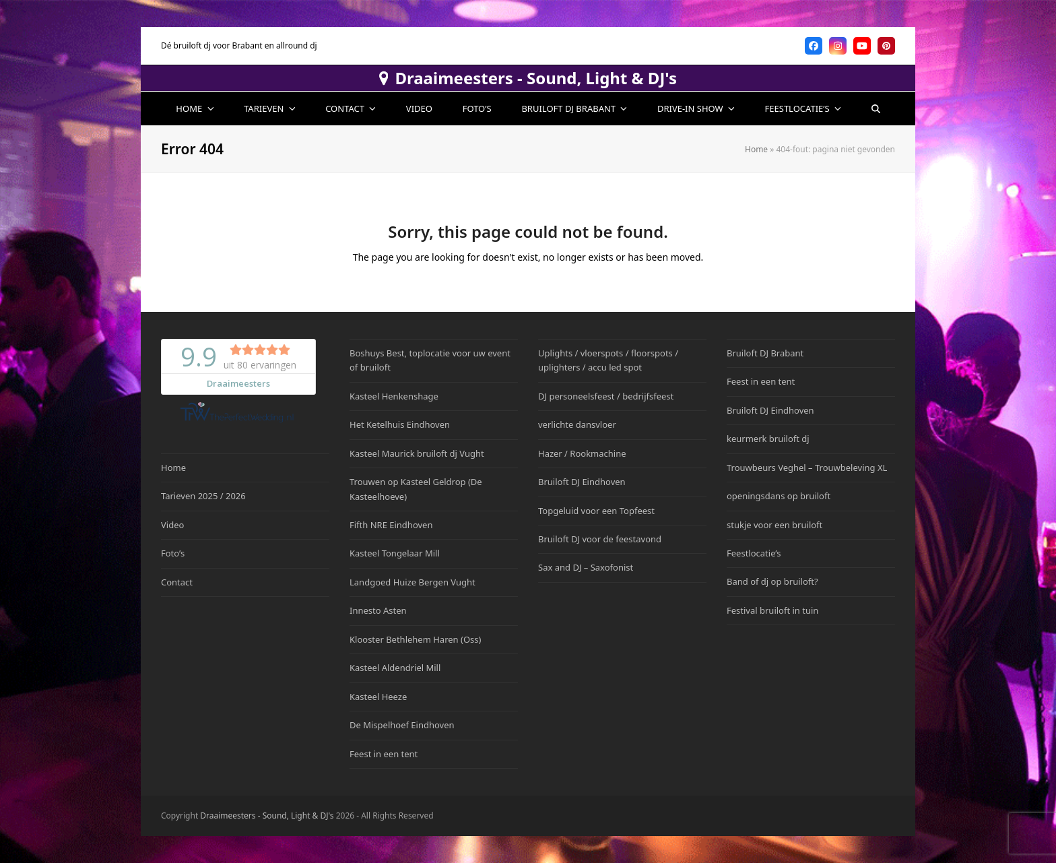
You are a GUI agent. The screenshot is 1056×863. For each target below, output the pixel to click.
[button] (875, 108)
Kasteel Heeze (378, 697)
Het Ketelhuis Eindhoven (400, 424)
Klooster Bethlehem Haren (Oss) (415, 639)
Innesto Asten (378, 610)
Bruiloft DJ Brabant (765, 353)
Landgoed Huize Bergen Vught (412, 582)
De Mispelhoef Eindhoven (402, 725)
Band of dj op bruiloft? (772, 581)
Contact (177, 582)
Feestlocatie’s (754, 553)
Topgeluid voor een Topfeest (596, 511)
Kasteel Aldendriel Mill (395, 668)
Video (172, 525)
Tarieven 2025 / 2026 (203, 496)
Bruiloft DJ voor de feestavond (599, 539)
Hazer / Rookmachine (582, 453)
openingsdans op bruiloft (778, 496)
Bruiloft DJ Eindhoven (582, 482)
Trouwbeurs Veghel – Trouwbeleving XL (807, 467)
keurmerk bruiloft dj (768, 439)
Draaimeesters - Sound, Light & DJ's (528, 78)
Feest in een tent (384, 754)
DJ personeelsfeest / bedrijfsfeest (605, 396)
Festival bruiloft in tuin (772, 610)
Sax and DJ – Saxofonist (585, 567)
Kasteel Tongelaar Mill (395, 553)
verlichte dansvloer (577, 424)
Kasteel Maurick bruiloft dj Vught (417, 453)
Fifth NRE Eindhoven (391, 525)
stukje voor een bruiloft (774, 525)
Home (756, 149)
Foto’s (173, 553)
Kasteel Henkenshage (394, 396)
